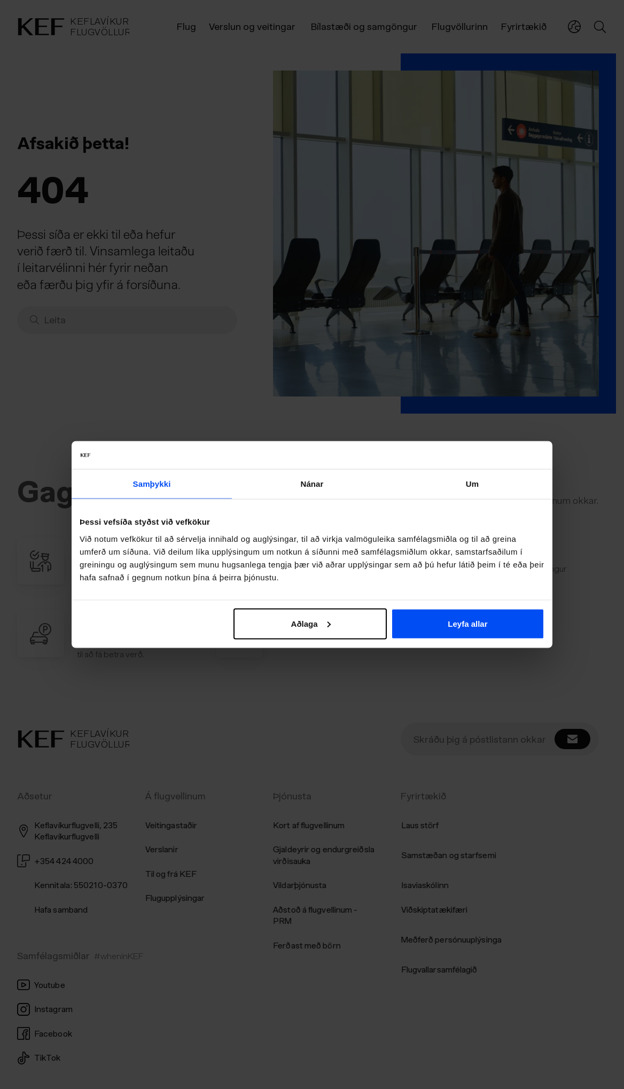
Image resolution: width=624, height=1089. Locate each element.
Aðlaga (311, 623)
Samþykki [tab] (152, 483)
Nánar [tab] (311, 483)
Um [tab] (472, 483)
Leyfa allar (467, 623)
